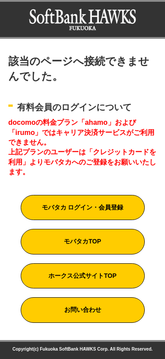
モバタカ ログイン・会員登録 (83, 207)
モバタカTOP (82, 241)
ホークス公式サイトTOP (82, 275)
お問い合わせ (82, 309)
